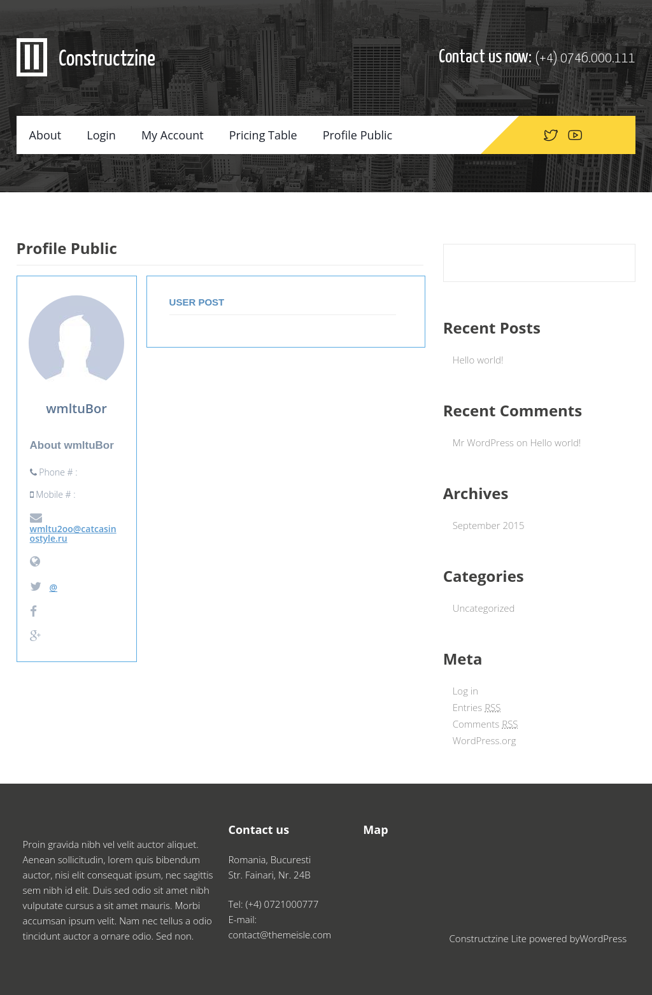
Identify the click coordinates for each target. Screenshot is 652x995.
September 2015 (489, 525)
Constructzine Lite (489, 938)
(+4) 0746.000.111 (585, 58)
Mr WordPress (483, 442)
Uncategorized (484, 608)
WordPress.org (484, 740)
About (45, 135)
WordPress (603, 938)
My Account (172, 135)
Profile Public (358, 135)
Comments (485, 723)
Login (101, 135)
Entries (477, 707)
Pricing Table (263, 135)
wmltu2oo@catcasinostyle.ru (73, 528)
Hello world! (478, 359)
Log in (465, 690)
